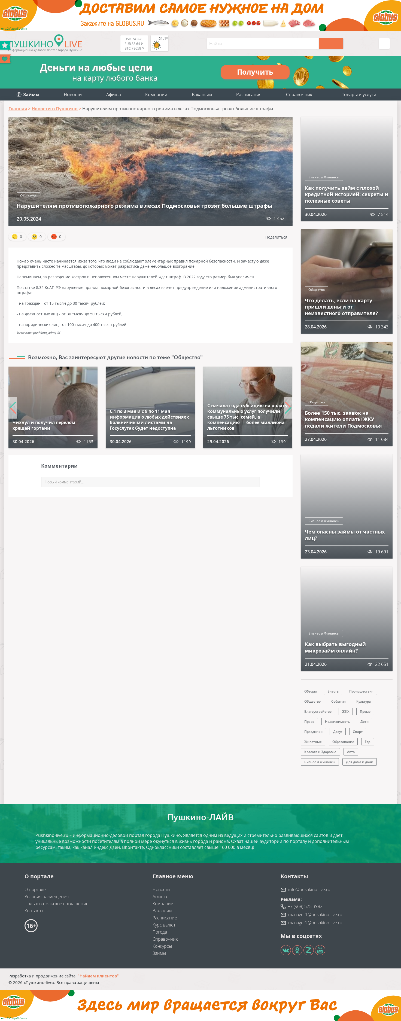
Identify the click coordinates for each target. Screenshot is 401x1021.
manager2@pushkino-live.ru (315, 923)
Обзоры (310, 691)
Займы (159, 953)
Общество (28, 195)
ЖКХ (345, 711)
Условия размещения (47, 897)
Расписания (249, 94)
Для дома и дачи (359, 762)
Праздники (313, 731)
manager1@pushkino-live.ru (315, 915)
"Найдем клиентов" (98, 976)
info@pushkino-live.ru (309, 889)
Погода (160, 932)
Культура (363, 701)
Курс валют (164, 925)
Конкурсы (162, 946)
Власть (333, 691)
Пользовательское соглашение (57, 904)
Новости (73, 94)
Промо (365, 711)
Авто (351, 751)
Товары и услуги (359, 94)
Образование (343, 741)
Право (309, 721)
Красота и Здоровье (320, 751)
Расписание (165, 918)
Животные (313, 741)
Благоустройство (318, 711)
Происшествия (361, 691)
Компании (156, 94)
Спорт (358, 731)
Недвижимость (337, 721)
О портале (35, 889)
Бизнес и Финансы (323, 177)
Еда (367, 741)
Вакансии (202, 94)
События (338, 701)
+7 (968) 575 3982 (305, 906)
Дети (364, 721)
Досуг (337, 731)
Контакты (34, 911)
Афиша (113, 94)
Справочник (299, 94)
